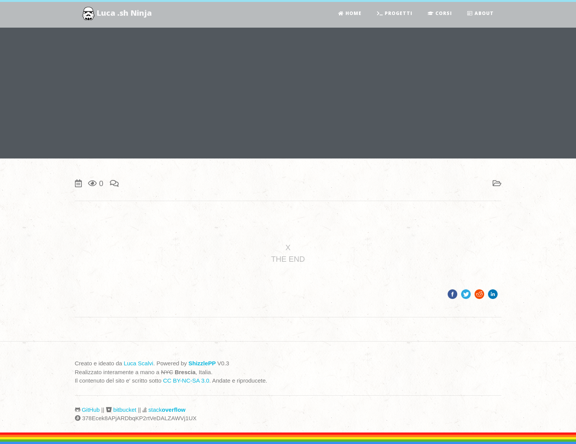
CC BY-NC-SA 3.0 (186, 380)
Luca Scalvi (138, 363)
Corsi (440, 13)
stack (167, 409)
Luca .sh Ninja (117, 13)
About (480, 13)
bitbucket (124, 409)
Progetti (394, 13)
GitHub (91, 409)
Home (350, 13)
